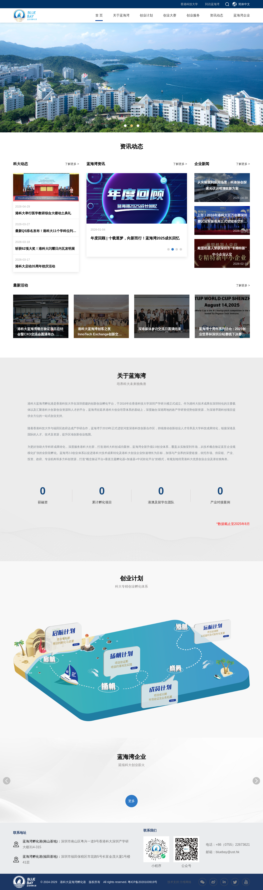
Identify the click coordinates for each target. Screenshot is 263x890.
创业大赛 (169, 15)
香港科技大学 (189, 4)
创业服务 (193, 15)
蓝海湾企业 (241, 15)
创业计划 (146, 15)
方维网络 (185, 882)
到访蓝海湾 (212, 4)
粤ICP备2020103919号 (142, 882)
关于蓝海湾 (121, 15)
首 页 (99, 15)
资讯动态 (216, 15)
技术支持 (173, 882)
